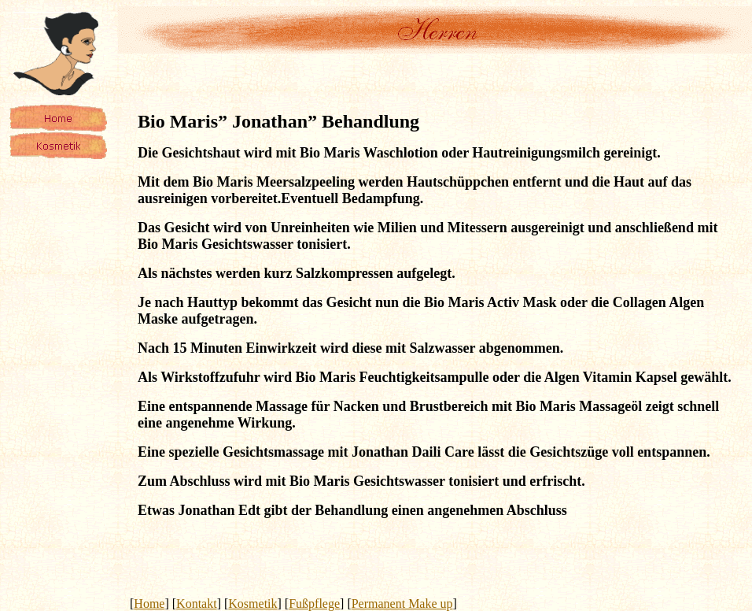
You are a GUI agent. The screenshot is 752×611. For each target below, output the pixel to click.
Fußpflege (314, 603)
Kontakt (196, 603)
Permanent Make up (402, 603)
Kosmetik (252, 603)
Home (149, 603)
